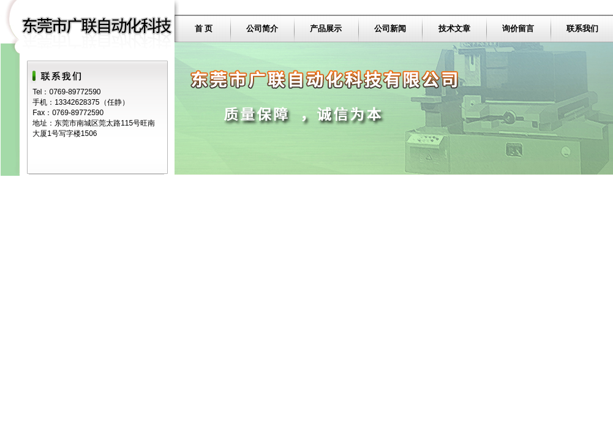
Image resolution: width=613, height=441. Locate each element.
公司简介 (262, 28)
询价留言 (518, 28)
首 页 (204, 28)
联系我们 (582, 28)
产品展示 (326, 28)
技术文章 (454, 28)
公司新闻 (390, 28)
